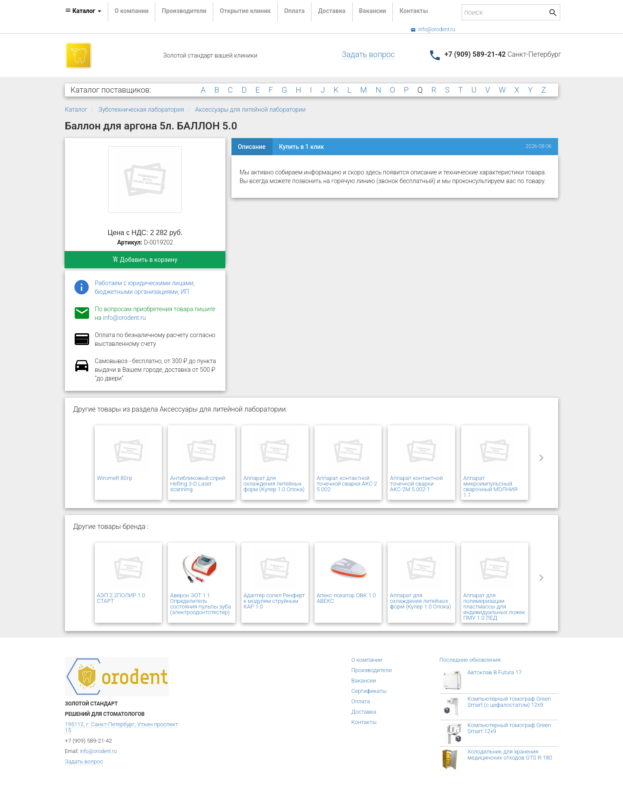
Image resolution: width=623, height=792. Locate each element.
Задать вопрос (368, 54)
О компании (131, 10)
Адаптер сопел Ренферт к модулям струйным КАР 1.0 (274, 601)
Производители (184, 10)
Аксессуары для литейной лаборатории (250, 109)
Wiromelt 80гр (114, 478)
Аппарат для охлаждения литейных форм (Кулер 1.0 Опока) (274, 484)
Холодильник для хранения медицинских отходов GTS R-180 (510, 754)
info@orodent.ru (433, 29)
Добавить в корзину (144, 259)
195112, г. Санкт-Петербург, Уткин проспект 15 (121, 727)
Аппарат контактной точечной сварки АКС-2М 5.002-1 (416, 484)
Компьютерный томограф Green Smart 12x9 (509, 728)
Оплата (294, 10)
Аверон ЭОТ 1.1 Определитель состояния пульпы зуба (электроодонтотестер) (200, 603)
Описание (252, 146)
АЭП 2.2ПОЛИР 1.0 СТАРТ (121, 598)
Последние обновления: (471, 660)
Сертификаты (369, 691)
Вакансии (372, 10)
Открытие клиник (245, 10)
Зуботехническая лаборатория (141, 109)
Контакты (413, 10)
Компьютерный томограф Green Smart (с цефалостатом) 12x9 (509, 701)
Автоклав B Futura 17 (495, 672)
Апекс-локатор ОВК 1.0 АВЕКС (346, 598)
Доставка (331, 10)
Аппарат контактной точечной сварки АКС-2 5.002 (347, 484)
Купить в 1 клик (301, 146)
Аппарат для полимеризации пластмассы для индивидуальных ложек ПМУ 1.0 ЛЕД (494, 606)
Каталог (76, 109)
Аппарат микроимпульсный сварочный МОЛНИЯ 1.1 (490, 486)
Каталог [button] (83, 10)
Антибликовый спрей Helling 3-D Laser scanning (197, 484)
